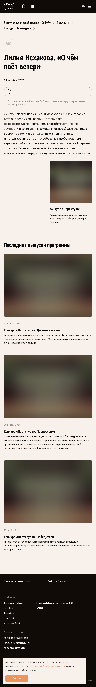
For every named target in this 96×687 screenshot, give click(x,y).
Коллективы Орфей (12, 623)
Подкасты (63, 22)
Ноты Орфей (9, 618)
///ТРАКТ (40, 608)
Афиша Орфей (10, 613)
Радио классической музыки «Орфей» (27, 22)
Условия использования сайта (16, 638)
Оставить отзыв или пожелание (17, 581)
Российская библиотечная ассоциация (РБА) (54, 603)
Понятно (17, 678)
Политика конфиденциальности (17, 643)
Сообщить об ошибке (57, 581)
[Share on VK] (8, 43)
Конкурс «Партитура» (17, 28)
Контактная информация (14, 648)
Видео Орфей (9, 608)
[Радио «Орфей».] (24, 6)
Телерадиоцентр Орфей (13, 603)
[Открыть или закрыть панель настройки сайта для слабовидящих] (83, 6)
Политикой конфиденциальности (49, 666)
